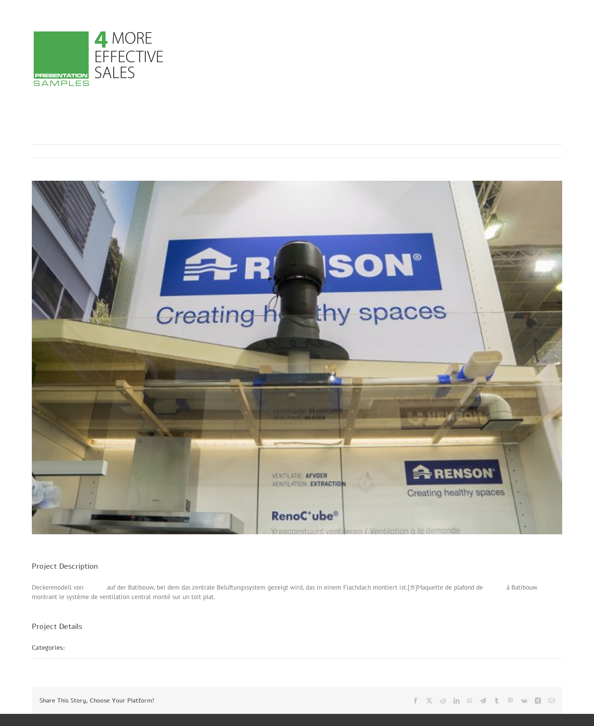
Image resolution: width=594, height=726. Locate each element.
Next (549, 151)
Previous (523, 151)
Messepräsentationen (104, 647)
